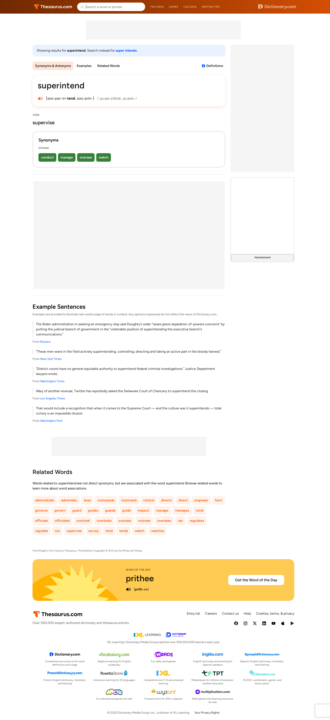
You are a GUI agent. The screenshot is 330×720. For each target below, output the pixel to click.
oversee (86, 157)
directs (166, 500)
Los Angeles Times (52, 398)
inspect (143, 510)
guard (76, 510)
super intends (126, 50)
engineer (201, 500)
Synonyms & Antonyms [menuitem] (53, 66)
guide (126, 510)
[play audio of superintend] (40, 98)
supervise (74, 531)
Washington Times (52, 381)
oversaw (124, 521)
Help (247, 613)
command (128, 500)
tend (109, 531)
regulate (41, 531)
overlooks (104, 521)
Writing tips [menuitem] (211, 6)
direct (183, 500)
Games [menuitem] (173, 6)
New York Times (51, 359)
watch (103, 157)
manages (182, 510)
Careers (211, 613)
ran (180, 521)
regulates (197, 521)
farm (218, 500)
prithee (140, 578)
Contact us (230, 613)
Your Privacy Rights (207, 712)
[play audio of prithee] (128, 589)
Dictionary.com (277, 6)
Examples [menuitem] (84, 66)
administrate (44, 500)
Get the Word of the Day (256, 580)
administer (69, 500)
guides (93, 510)
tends (123, 531)
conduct (47, 157)
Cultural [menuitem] (190, 6)
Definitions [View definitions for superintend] (214, 66)
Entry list (193, 613)
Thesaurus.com (53, 7)
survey (93, 531)
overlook (83, 521)
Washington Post (51, 421)
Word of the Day (138, 569)
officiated (62, 521)
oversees (164, 521)
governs (41, 510)
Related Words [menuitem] (108, 66)
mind (199, 510)
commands (106, 500)
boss (87, 500)
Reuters (45, 342)
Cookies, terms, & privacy (275, 613)
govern (59, 510)
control (148, 500)
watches (157, 531)
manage (67, 157)
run (57, 531)
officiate (41, 521)
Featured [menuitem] (157, 6)
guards (110, 510)
